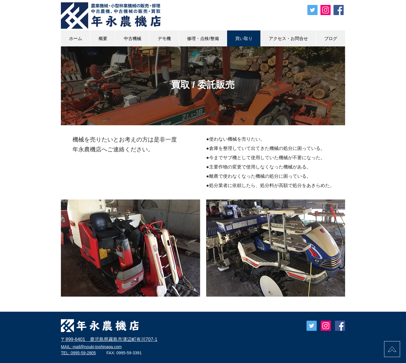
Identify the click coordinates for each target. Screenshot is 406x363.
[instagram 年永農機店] (325, 10)
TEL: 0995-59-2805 (78, 353)
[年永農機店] (326, 326)
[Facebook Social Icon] (340, 326)
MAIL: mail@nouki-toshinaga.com (91, 346)
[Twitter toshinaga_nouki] (312, 10)
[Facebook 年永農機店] (339, 10)
